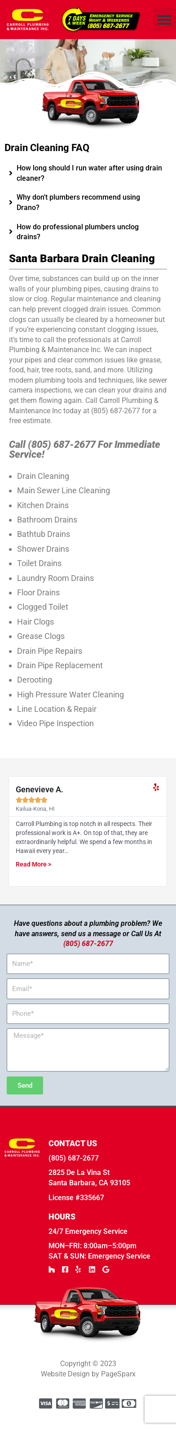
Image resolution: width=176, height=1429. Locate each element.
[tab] (88, 189)
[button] (164, 19)
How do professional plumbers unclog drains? (78, 247)
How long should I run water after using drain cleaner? (89, 188)
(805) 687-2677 (88, 959)
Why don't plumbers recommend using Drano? (78, 218)
